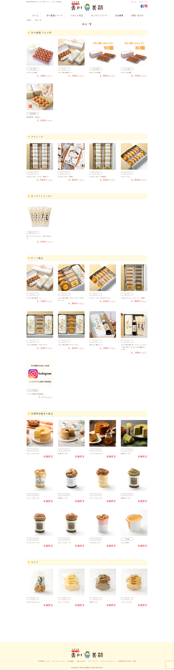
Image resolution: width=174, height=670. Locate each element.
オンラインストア (59, 661)
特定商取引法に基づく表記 (127, 661)
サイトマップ (92, 661)
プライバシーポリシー (107, 661)
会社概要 (71, 661)
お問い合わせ (81, 661)
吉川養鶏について (44, 661)
